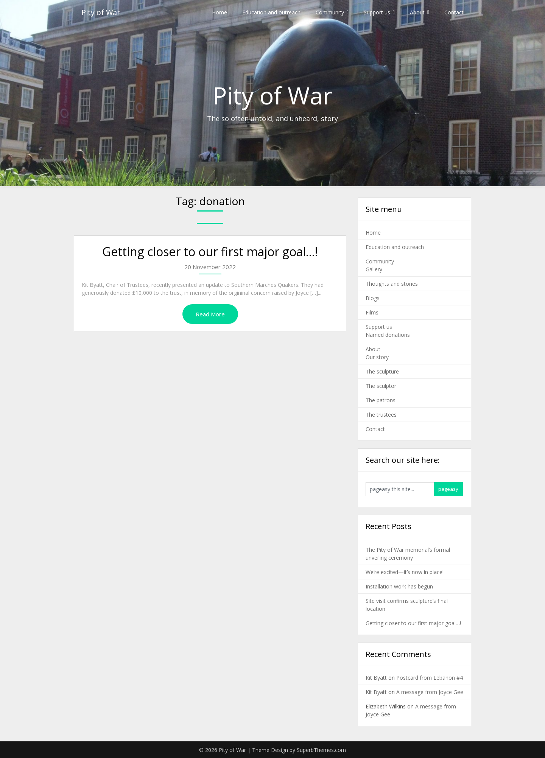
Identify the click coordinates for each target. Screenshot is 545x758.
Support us (377, 12)
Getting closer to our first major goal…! (210, 251)
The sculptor (381, 385)
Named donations (388, 334)
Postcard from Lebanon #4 (429, 677)
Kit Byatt (376, 677)
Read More (210, 314)
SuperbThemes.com (321, 749)
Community (330, 12)
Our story (377, 357)
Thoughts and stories (392, 283)
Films (372, 312)
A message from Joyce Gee (429, 692)
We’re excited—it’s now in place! (405, 572)
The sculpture (382, 371)
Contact (454, 12)
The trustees (381, 414)
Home (219, 12)
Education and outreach (271, 12)
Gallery (374, 269)
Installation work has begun (399, 586)
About (417, 12)
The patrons (381, 400)
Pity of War (100, 12)
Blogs (373, 298)
